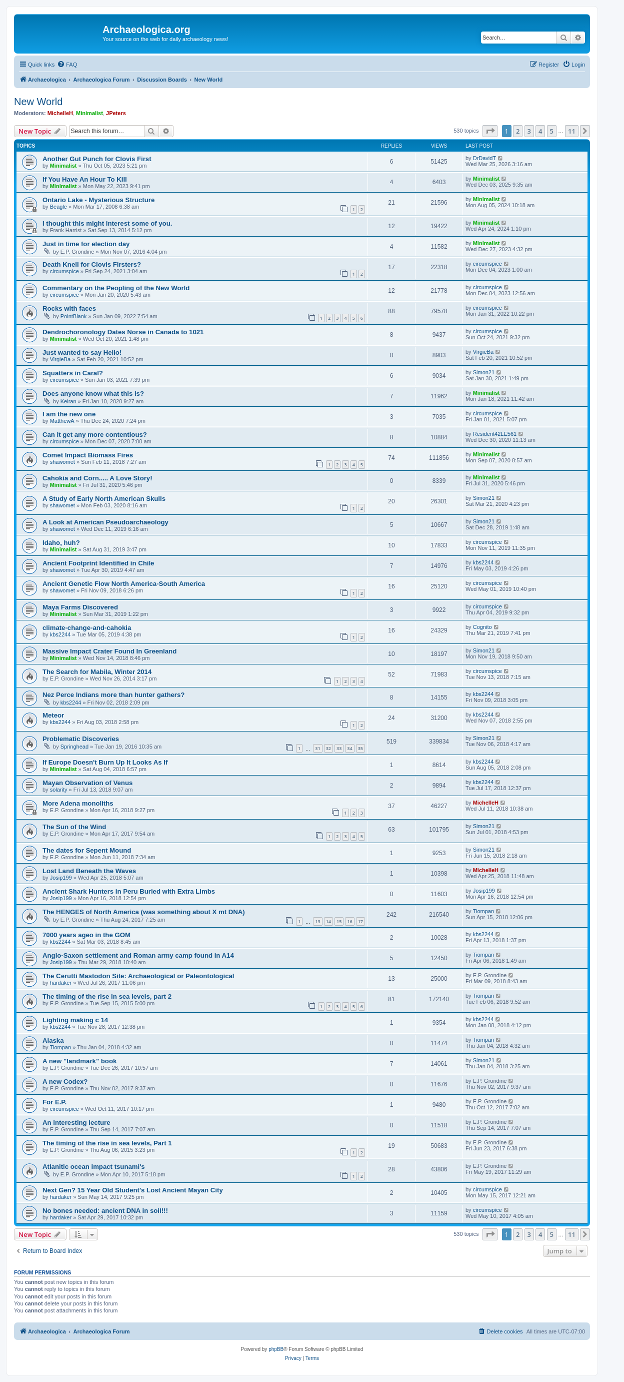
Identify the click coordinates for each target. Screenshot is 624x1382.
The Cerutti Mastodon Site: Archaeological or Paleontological (138, 976)
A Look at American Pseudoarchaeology (105, 522)
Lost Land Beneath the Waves (89, 871)
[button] (490, 131)
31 (317, 748)
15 (339, 921)
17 (360, 921)
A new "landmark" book (79, 1061)
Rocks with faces (69, 308)
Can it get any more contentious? (94, 434)
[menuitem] (67, 65)
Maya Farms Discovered (80, 607)
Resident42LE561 (494, 434)
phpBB (276, 1349)
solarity (59, 790)
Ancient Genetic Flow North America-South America (123, 583)
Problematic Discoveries (80, 739)
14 (328, 921)
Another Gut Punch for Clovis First (97, 159)
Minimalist (89, 113)
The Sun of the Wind (74, 827)
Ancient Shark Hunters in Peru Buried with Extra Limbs (128, 891)
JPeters (116, 113)
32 (328, 748)
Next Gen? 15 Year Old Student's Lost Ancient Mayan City (132, 1190)
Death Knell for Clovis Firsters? (91, 264)
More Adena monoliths (78, 803)
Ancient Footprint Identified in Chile (98, 563)
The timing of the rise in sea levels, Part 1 (107, 1143)
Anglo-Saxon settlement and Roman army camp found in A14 (138, 955)
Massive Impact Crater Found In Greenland (109, 651)
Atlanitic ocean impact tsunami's (93, 1166)
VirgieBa (60, 359)
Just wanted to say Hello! (82, 352)
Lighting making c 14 (75, 1020)
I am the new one (69, 414)
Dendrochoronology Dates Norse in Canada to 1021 (123, 332)
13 (317, 921)
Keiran (68, 401)
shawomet (62, 462)
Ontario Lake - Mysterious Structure (98, 200)
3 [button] (529, 131)
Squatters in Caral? (72, 373)
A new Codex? (65, 1081)
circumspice (64, 271)
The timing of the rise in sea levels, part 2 (107, 996)
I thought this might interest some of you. (107, 223)
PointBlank (73, 316)
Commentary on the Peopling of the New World (116, 288)
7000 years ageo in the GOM (86, 935)
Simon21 (483, 372)
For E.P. (54, 1102)
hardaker (61, 983)
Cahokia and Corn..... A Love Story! (97, 478)
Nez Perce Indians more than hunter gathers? (113, 695)
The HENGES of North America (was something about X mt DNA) (143, 912)
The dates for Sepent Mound (86, 850)
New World (38, 101)
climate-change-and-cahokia (86, 627)
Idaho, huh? (61, 542)
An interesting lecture (76, 1122)
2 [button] (518, 131)
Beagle (58, 207)
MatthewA (62, 421)
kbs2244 (483, 562)
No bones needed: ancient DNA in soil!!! (105, 1210)
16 (349, 921)
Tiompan (483, 911)
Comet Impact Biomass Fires (87, 455)
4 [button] (540, 131)
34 (349, 748)
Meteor (53, 715)
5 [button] (552, 131)
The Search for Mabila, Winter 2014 (97, 671)
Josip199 (61, 878)
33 (339, 748)
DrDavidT (484, 158)
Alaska (53, 1040)
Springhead (74, 747)
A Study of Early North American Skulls (104, 498)
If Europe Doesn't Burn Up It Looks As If (105, 762)
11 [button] (572, 131)
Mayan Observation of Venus (87, 783)
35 (360, 748)
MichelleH (60, 113)
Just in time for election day (86, 244)
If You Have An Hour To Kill (84, 179)
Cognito (482, 627)
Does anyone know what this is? (93, 393)
